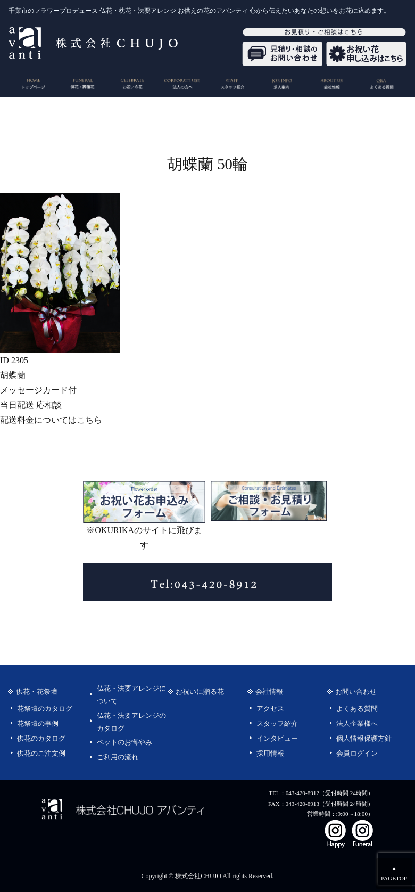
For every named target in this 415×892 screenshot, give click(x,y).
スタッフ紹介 (277, 723)
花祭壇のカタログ (44, 709)
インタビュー (277, 738)
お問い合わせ (356, 691)
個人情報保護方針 (364, 738)
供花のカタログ (41, 738)
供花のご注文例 (41, 753)
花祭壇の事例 (38, 723)
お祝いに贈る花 (200, 691)
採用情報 (270, 753)
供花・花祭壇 (36, 691)
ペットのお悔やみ (124, 742)
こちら (89, 419)
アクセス (270, 709)
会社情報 (269, 691)
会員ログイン (357, 753)
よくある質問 (357, 709)
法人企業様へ (357, 723)
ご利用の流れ (117, 757)
